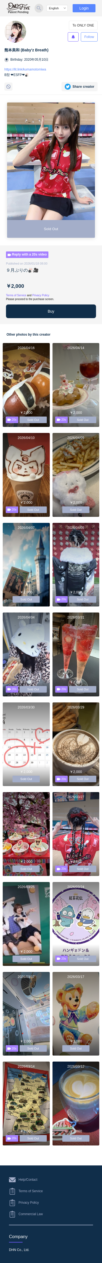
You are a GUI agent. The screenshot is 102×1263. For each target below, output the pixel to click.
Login (84, 8)
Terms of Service (16, 295)
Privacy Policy (40, 295)
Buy (51, 311)
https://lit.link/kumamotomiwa (25, 69)
